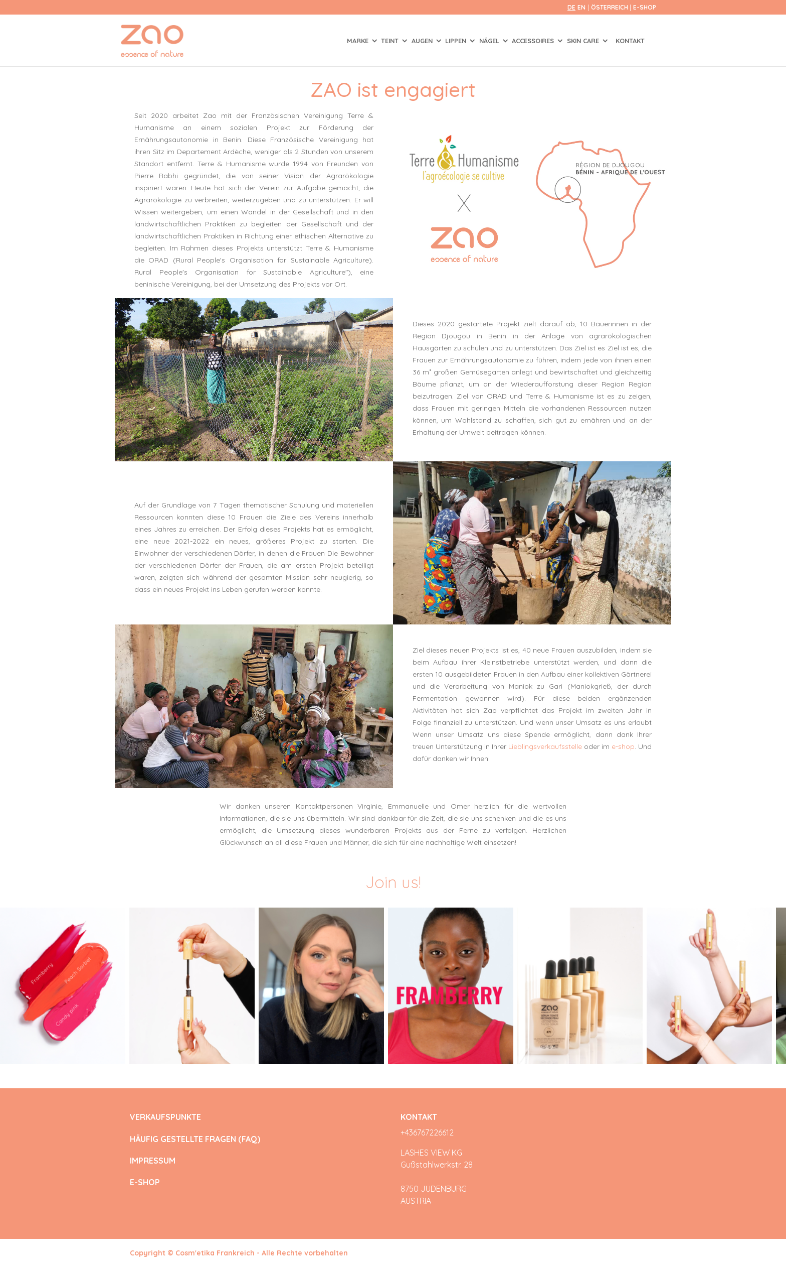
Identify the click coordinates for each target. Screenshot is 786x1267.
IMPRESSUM (152, 1161)
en (581, 7)
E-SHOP (644, 7)
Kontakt (630, 41)
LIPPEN (456, 41)
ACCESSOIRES (534, 41)
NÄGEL (490, 41)
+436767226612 (427, 1132)
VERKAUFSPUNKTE (165, 1117)
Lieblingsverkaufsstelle (545, 746)
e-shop (623, 746)
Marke (358, 41)
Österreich (610, 7)
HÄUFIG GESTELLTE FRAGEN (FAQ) (195, 1139)
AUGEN (423, 41)
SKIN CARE (584, 41)
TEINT (391, 41)
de (571, 7)
